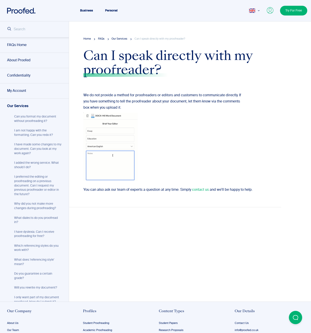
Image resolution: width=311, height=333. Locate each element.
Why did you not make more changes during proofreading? (35, 206)
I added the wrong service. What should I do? (36, 165)
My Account (16, 91)
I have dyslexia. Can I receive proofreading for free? (34, 234)
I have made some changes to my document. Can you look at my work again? (37, 149)
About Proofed (19, 60)
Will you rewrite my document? (35, 287)
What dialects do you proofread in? (36, 220)
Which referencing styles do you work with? (36, 248)
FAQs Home (17, 45)
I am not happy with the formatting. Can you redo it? (33, 133)
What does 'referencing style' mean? (34, 262)
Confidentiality (18, 75)
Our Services (17, 106)
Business (86, 10)
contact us (200, 190)
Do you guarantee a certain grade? (33, 276)
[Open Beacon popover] (295, 317)
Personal (111, 10)
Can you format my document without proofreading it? (35, 119)
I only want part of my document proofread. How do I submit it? (36, 299)
